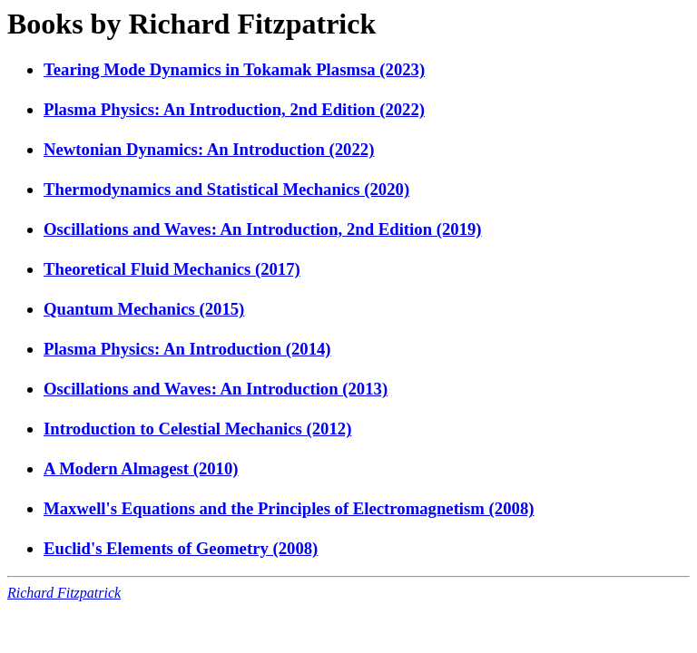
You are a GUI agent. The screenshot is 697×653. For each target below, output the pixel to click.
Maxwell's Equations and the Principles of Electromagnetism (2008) (289, 508)
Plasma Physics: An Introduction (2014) (187, 348)
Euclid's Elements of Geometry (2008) (181, 548)
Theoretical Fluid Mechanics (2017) (172, 268)
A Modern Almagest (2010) (141, 468)
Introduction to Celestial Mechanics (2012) (197, 428)
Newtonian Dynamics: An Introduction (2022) (209, 149)
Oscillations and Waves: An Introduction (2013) (216, 388)
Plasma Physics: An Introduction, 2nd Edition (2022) (234, 109)
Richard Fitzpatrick (64, 592)
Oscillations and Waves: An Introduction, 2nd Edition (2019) (263, 229)
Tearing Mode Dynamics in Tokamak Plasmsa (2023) (234, 69)
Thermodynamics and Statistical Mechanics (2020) (226, 189)
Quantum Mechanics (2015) (144, 308)
